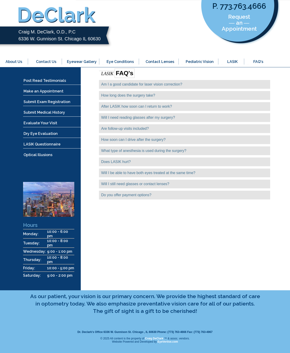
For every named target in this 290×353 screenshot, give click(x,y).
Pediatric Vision (200, 61)
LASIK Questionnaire (42, 144)
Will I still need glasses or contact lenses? (135, 184)
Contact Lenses (160, 61)
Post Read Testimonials (45, 80)
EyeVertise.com (168, 341)
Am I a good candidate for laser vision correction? (141, 84)
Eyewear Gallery (82, 61)
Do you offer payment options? (126, 195)
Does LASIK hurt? (116, 162)
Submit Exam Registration (47, 102)
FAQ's (258, 61)
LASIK (232, 61)
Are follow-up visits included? (125, 129)
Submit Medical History (44, 112)
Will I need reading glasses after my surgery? (138, 117)
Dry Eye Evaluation (41, 133)
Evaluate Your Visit (40, 123)
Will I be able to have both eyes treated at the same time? (148, 173)
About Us (14, 61)
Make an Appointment (43, 91)
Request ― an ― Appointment (239, 22)
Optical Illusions (38, 155)
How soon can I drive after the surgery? (133, 140)
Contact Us (46, 61)
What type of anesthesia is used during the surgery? (143, 151)
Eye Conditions (120, 61)
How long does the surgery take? (128, 95)
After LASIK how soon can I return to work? (136, 106)
